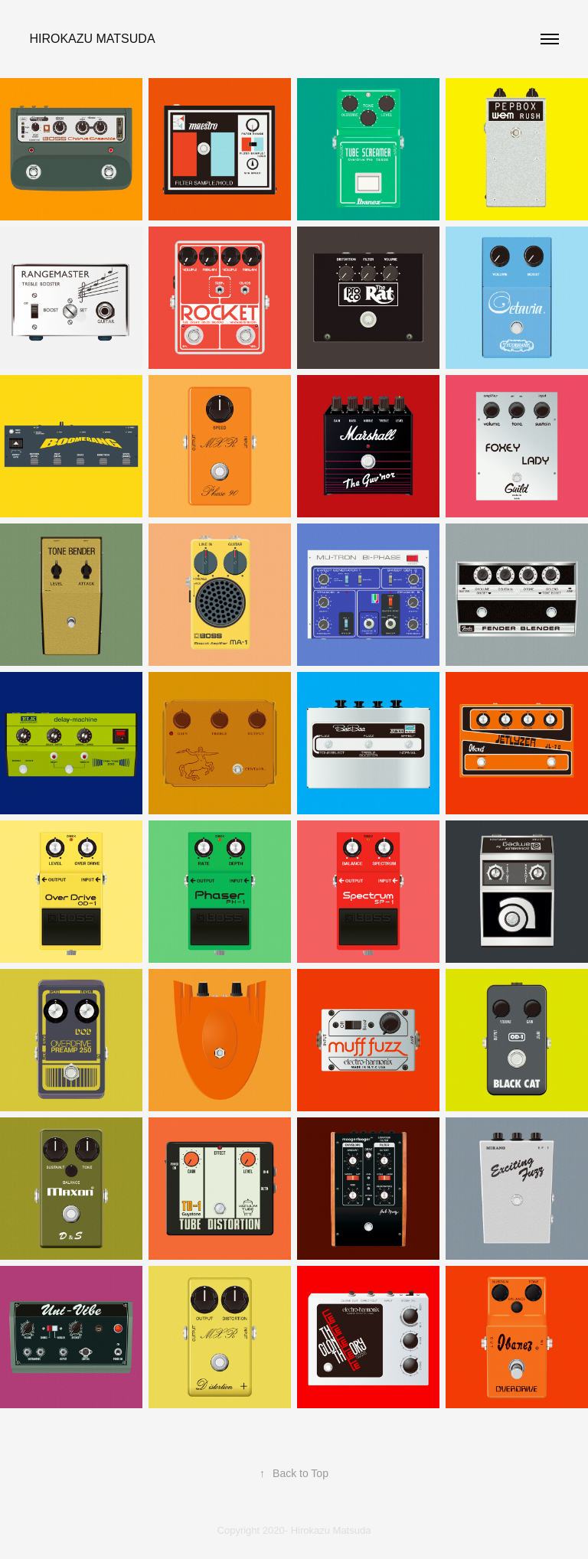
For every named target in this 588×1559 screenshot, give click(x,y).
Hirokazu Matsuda (92, 38)
